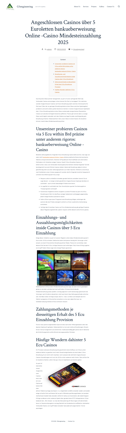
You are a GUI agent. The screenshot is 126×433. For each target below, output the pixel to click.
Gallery (101, 6)
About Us (77, 6)
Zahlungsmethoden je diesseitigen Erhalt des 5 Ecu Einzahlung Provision (65, 84)
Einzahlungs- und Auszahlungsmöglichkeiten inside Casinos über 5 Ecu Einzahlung (65, 76)
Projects (93, 6)
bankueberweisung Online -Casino (53, 157)
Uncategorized (78, 49)
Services (85, 6)
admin (49, 49)
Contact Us (110, 6)
